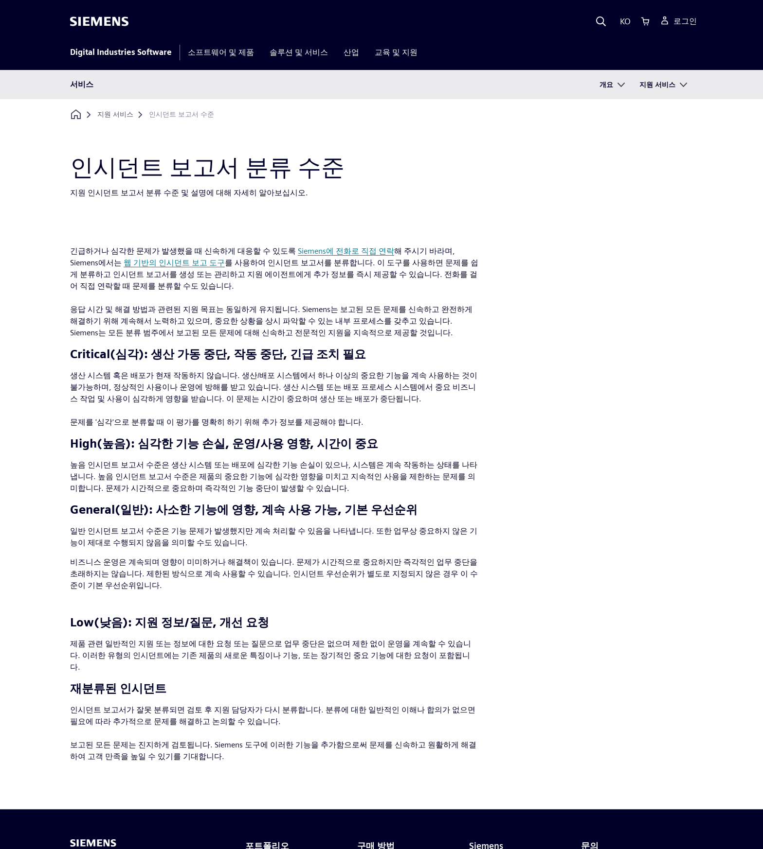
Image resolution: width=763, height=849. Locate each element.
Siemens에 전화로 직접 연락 (346, 251)
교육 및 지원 (396, 52)
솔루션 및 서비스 (299, 52)
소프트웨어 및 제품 (221, 52)
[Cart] (645, 21)
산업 (351, 52)
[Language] (623, 21)
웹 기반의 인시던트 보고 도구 (174, 262)
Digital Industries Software (121, 52)
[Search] (601, 21)
